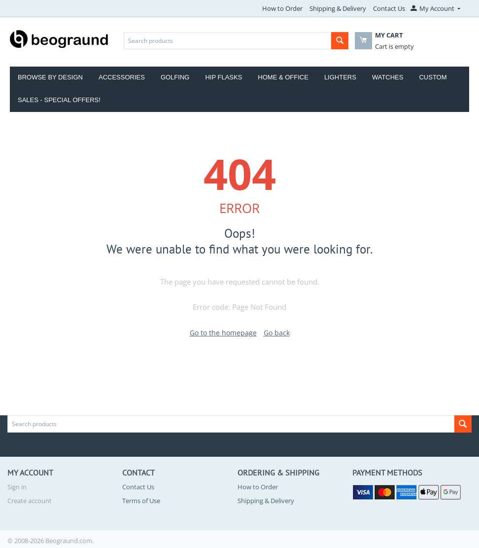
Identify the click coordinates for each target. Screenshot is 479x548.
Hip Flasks (223, 77)
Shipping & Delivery (337, 8)
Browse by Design (50, 77)
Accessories (122, 77)
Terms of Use (141, 500)
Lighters (340, 77)
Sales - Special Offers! (59, 100)
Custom (432, 77)
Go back (277, 332)
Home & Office (283, 77)
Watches (388, 77)
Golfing (175, 77)
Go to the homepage (223, 332)
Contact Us (389, 8)
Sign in (17, 486)
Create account (29, 500)
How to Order (282, 8)
